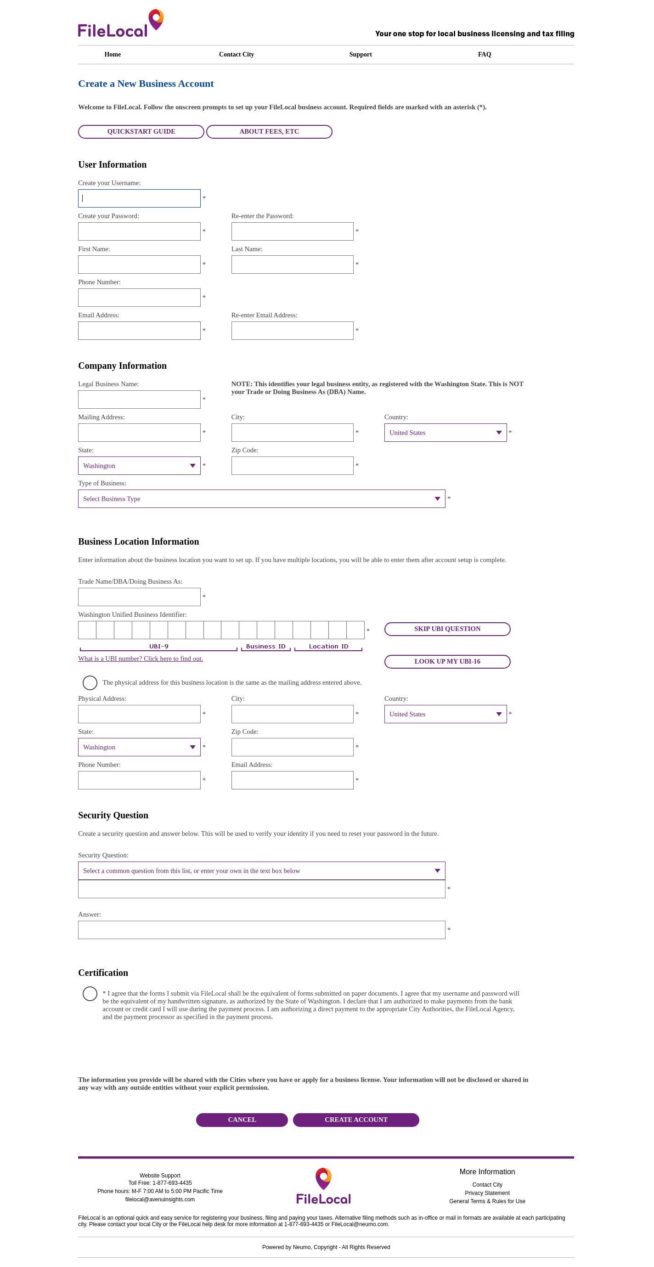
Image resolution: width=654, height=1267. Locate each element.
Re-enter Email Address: (264, 315)
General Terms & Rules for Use (487, 1201)
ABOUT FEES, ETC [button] (269, 131)
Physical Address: (102, 698)
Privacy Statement (487, 1193)
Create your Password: (108, 216)
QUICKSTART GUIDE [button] (141, 131)
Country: (396, 417)
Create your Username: (109, 182)
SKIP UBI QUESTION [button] (447, 628)
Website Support (160, 1175)
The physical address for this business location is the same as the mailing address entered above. (231, 682)
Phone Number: (99, 282)
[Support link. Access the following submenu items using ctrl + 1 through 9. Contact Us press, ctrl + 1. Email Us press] (388, 54)
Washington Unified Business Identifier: (132, 614)
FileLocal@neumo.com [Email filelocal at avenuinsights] (360, 1224)
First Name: (94, 249)
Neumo (302, 1247)
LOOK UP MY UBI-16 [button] (447, 661)
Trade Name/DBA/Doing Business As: (130, 581)
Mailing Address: (101, 417)
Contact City (487, 1185)
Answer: (89, 914)
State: (85, 450)
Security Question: (103, 855)
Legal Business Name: (108, 384)
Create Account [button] (356, 1119)
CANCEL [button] (242, 1119)
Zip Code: (245, 450)
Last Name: (247, 249)
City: (238, 417)
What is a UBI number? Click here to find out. (140, 658)
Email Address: (98, 315)
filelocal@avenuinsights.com (160, 1199)
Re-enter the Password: (262, 216)
